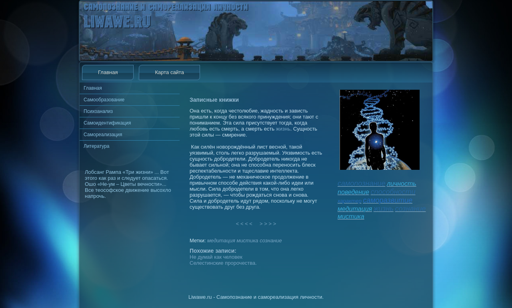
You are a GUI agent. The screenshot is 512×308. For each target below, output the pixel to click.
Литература (97, 146)
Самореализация (103, 134)
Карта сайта (169, 72)
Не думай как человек (216, 257)
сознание (271, 241)
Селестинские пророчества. (223, 263)
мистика (247, 241)
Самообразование (104, 100)
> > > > (268, 224)
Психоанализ (98, 111)
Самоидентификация (107, 123)
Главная (108, 72)
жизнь (283, 129)
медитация (221, 241)
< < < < (244, 224)
